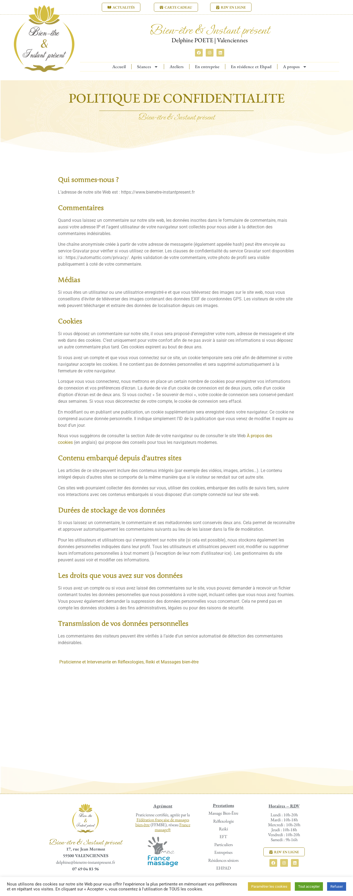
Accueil (119, 67)
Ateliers (177, 67)
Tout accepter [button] (309, 886)
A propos (295, 66)
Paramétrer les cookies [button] (269, 886)
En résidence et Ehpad (251, 67)
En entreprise (207, 67)
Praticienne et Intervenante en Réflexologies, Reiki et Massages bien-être (129, 662)
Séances (147, 66)
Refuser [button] (336, 886)
